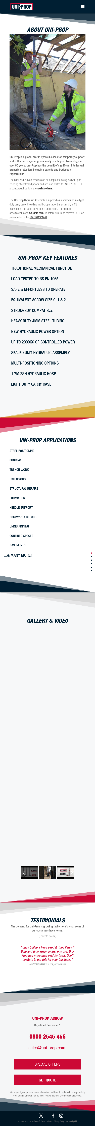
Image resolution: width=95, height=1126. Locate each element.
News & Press (39, 1121)
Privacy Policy (59, 1121)
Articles (49, 1121)
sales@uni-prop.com (47, 1047)
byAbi (74, 1121)
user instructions (38, 217)
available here (44, 188)
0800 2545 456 (47, 1036)
